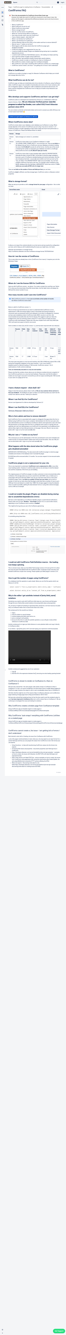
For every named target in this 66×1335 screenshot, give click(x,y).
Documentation (46, 7)
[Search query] (45, 2)
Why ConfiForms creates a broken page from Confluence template (30, 62)
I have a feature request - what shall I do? (23, 37)
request (45, 456)
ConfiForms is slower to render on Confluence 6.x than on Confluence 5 (31, 60)
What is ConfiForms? (17, 24)
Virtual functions (16, 745)
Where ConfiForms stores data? (20, 28)
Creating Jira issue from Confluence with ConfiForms (37, 736)
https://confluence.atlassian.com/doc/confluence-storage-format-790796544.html (31, 251)
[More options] (61, 7)
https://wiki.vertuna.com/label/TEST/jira (23, 757)
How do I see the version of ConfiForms (23, 31)
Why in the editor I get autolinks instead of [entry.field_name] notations (31, 58)
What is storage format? (18, 30)
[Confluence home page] (7, 2)
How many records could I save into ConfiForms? (25, 35)
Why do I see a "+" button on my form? (22, 44)
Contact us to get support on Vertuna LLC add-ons (23, 116)
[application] (59, 1331)
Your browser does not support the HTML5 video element (29, 647)
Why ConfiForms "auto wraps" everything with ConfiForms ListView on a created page (35, 63)
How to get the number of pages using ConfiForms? (26, 56)
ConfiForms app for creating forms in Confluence (26, 7)
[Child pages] (2, 24)
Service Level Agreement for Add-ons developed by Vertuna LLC (25, 402)
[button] (2, 2)
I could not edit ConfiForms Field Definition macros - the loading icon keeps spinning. (35, 55)
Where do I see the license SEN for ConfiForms (24, 33)
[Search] (37, 2)
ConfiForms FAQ (17, 10)
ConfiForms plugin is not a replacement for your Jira (26, 49)
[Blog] (2, 16)
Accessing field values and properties (45, 603)
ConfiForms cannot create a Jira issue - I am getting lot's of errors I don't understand (35, 65)
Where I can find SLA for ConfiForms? (22, 39)
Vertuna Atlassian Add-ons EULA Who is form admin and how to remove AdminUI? (34, 42)
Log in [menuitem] (62, 2)
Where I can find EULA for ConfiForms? (22, 40)
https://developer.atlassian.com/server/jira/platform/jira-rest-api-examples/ (32, 752)
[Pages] (2, 12)
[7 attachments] (52, 7)
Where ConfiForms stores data (22, 300)
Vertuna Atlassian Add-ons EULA (21, 411)
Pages (10, 7)
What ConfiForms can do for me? (21, 26)
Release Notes (31, 130)
